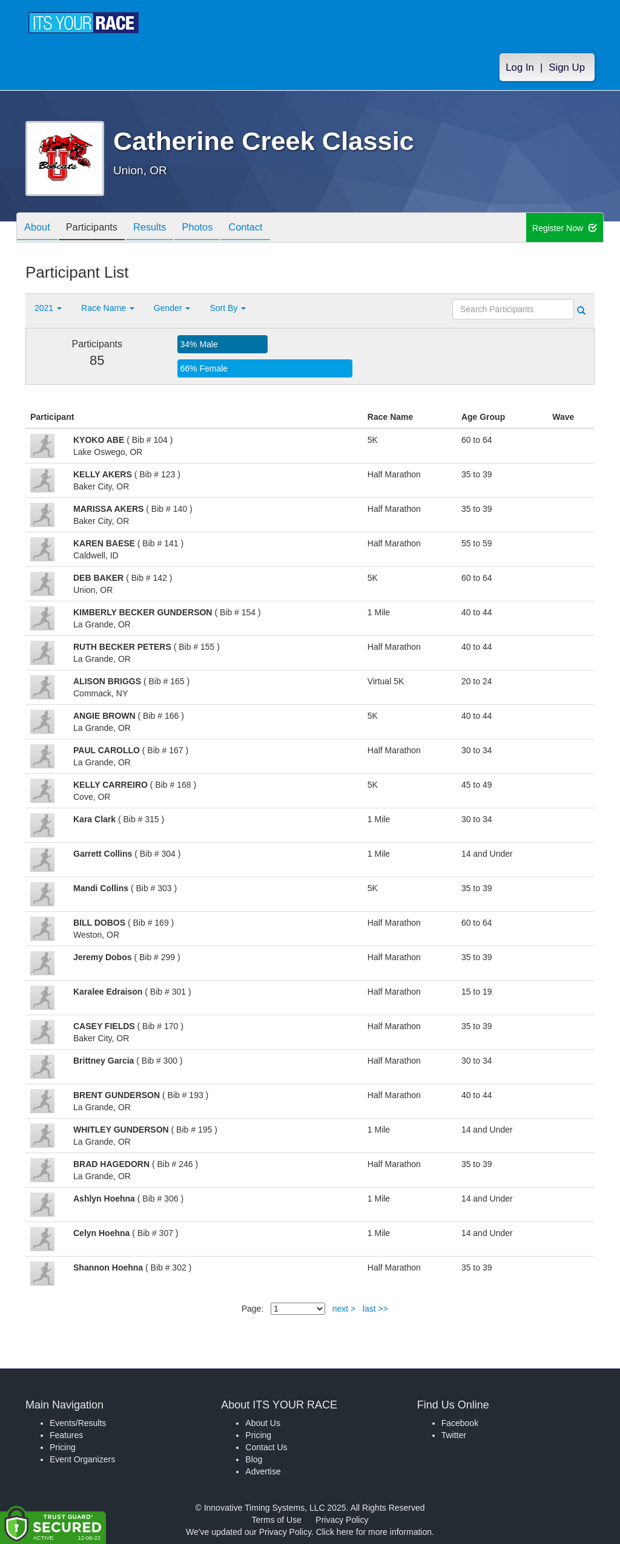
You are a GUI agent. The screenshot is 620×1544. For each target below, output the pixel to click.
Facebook (459, 1423)
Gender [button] (172, 308)
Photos (213, 228)
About (39, 228)
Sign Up (567, 67)
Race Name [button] (107, 308)
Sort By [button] (227, 308)
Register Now (564, 228)
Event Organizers (82, 1459)
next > (344, 1308)
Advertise (262, 1471)
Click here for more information (374, 1532)
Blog (253, 1459)
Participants (98, 228)
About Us (262, 1423)
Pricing (63, 1447)
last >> (375, 1308)
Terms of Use (277, 1520)
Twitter (453, 1435)
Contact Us (266, 1447)
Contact (266, 228)
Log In (520, 67)
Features (66, 1435)
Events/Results (78, 1423)
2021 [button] (48, 308)
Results (162, 228)
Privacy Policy (341, 1520)
